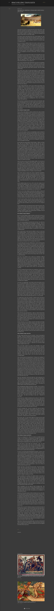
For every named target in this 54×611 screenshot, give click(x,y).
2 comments (20, 603)
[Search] (44, 2)
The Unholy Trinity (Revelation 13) (26, 602)
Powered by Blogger (27, 608)
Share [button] (9, 8)
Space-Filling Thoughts (23, 2)
